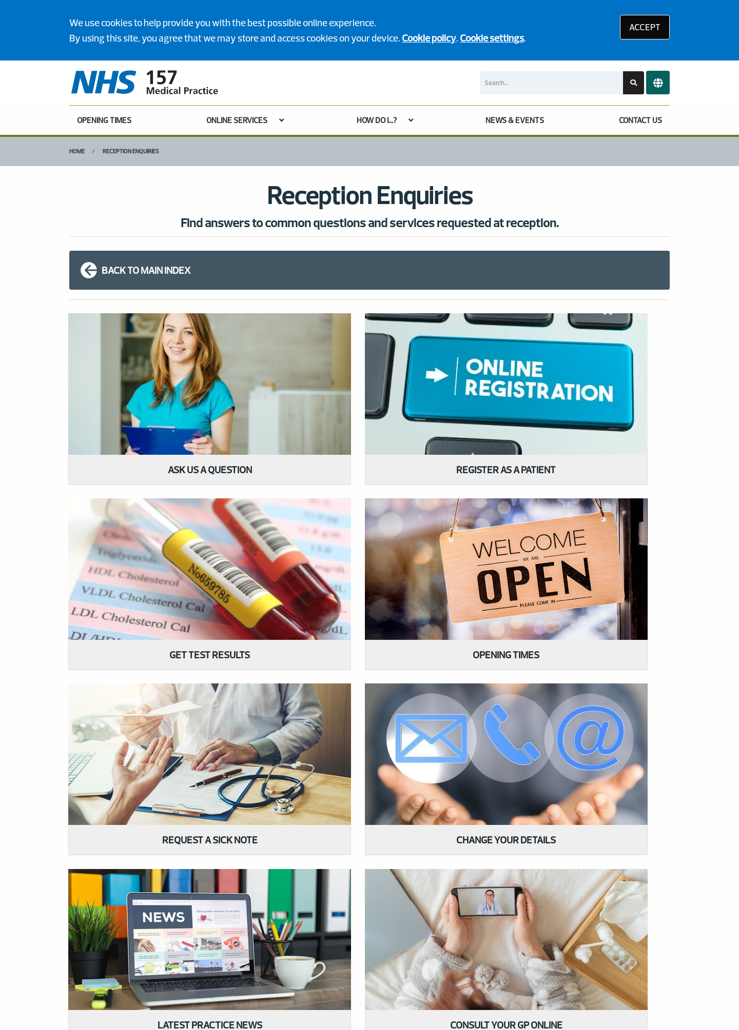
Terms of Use (157, 956)
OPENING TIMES (104, 120)
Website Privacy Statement (384, 956)
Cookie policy (429, 38)
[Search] (551, 82)
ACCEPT (644, 27)
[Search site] (633, 82)
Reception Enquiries (131, 151)
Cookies (458, 956)
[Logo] (144, 82)
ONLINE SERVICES (236, 120)
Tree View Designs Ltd (117, 990)
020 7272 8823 (146, 795)
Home (77, 151)
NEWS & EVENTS (514, 120)
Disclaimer (210, 956)
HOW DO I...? (377, 120)
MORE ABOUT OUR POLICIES (544, 768)
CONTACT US (640, 120)
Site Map (499, 956)
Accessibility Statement (281, 956)
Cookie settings (492, 38)
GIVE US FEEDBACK (321, 768)
